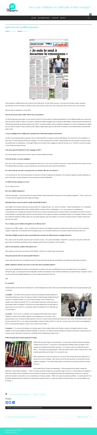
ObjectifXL (25, 31)
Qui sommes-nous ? (44, 18)
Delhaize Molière (83, 417)
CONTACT (63, 18)
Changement (15, 407)
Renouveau (39, 407)
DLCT (15, 432)
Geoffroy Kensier (24, 407)
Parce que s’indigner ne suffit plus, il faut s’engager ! (60, 7)
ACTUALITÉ (55, 18)
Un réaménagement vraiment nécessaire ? (22, 417)
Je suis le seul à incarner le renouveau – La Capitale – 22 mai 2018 (27, 394)
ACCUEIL (33, 18)
